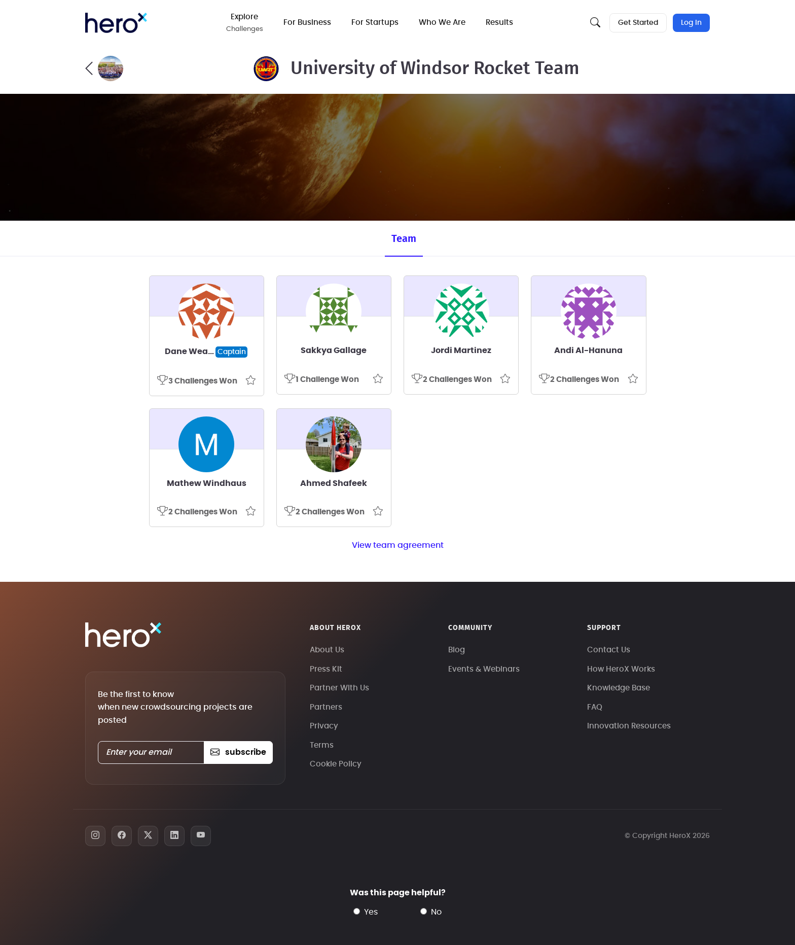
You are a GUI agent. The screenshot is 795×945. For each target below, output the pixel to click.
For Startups (375, 22)
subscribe (238, 752)
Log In (691, 22)
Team (403, 239)
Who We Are (442, 22)
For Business (307, 22)
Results (499, 22)
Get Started (638, 22)
